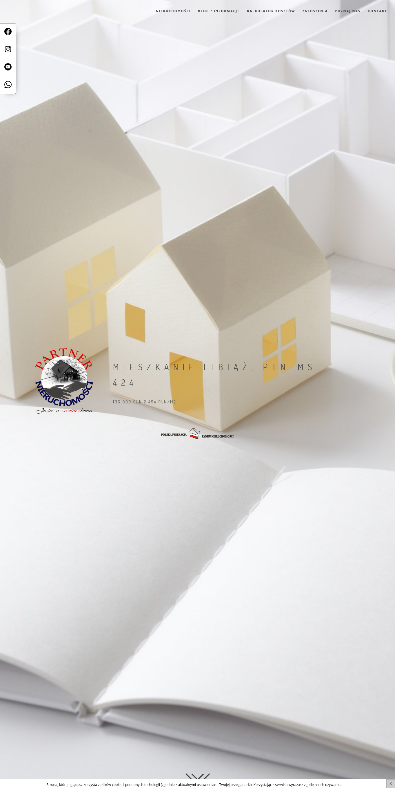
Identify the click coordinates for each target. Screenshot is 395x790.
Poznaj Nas (348, 11)
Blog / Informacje (219, 11)
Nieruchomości (173, 11)
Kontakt (377, 11)
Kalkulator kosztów (271, 11)
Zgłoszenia (315, 11)
